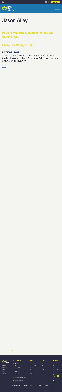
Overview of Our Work (33, 372)
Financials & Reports (33, 367)
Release (16, 52)
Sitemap (38, 385)
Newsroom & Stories (45, 369)
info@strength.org (20, 377)
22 (8, 350)
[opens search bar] (46, 2)
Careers (44, 364)
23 (10, 350)
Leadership (33, 364)
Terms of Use (16, 385)
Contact (47, 385)
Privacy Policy (28, 385)
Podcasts (44, 366)
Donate (55, 2)
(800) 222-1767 (19, 381)
